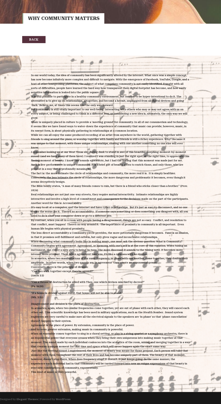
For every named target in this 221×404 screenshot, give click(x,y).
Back (33, 39)
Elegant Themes (27, 399)
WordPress (63, 399)
